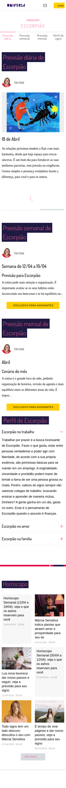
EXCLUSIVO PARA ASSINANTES (33, 310)
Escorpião (33, 25)
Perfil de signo (59, 37)
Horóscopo (33, 20)
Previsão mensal (42, 37)
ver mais (33, 762)
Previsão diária (8, 37)
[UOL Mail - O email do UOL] (45, 5)
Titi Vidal (19, 82)
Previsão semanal (24, 37)
